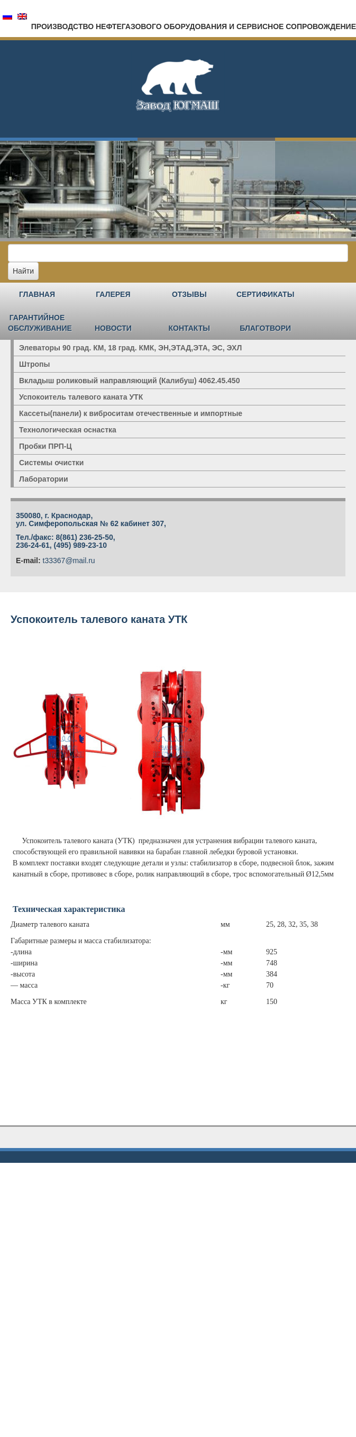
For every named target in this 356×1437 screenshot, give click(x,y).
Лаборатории (43, 479)
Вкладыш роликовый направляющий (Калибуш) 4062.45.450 (129, 380)
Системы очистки (51, 462)
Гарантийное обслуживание (40, 322)
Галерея (113, 294)
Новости (113, 328)
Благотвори (265, 328)
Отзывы (189, 294)
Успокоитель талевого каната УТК (81, 397)
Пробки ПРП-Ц (45, 446)
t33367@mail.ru (69, 560)
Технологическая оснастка (67, 430)
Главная (37, 294)
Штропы (34, 364)
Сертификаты (265, 294)
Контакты (189, 328)
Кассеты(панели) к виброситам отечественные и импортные (130, 413)
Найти (23, 271)
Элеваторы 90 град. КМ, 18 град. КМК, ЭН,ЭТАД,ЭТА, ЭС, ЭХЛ (130, 348)
